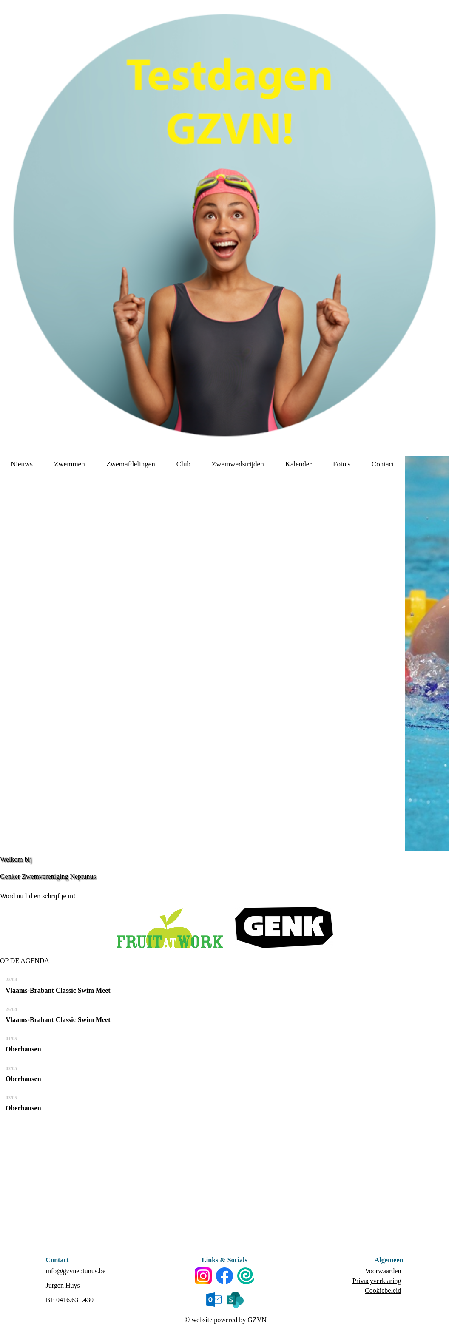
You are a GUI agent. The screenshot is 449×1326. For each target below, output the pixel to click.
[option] (427, 653)
